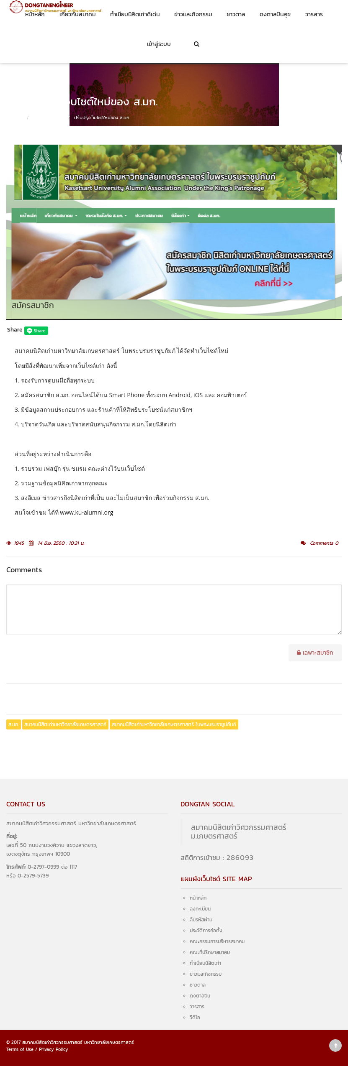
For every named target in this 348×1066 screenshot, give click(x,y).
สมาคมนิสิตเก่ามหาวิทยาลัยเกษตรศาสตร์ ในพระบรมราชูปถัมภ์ (174, 724)
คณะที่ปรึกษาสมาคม (210, 952)
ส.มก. (13, 724)
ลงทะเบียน (200, 909)
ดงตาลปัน (200, 996)
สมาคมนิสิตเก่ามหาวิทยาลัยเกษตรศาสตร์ (65, 724)
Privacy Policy (53, 1049)
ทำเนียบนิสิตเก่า (205, 963)
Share (15, 329)
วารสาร (314, 14)
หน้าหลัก (35, 14)
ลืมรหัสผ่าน (201, 919)
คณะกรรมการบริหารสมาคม (217, 941)
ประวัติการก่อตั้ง (206, 930)
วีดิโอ (195, 1017)
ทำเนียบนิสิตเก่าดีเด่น (135, 14)
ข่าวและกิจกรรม (193, 14)
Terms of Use (20, 1049)
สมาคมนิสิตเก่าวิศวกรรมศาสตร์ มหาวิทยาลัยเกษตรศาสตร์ (78, 1042)
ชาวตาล (236, 14)
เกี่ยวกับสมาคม (77, 14)
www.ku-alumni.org (86, 512)
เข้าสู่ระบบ (159, 44)
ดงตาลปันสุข (275, 14)
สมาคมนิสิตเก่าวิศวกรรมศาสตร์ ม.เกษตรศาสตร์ (238, 832)
